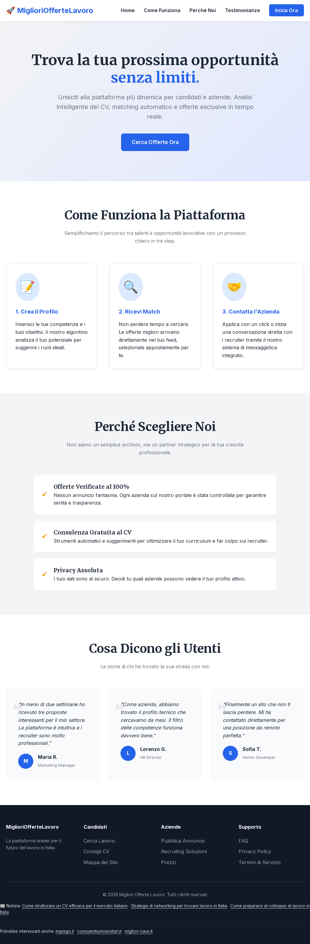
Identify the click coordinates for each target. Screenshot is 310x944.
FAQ (243, 841)
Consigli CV (96, 851)
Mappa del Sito (101, 862)
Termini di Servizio (260, 862)
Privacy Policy (255, 851)
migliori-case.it (139, 931)
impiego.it (65, 931)
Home (128, 10)
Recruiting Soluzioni (184, 851)
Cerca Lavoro (99, 841)
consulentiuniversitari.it (99, 931)
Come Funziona (162, 10)
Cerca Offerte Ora (155, 142)
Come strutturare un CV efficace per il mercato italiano (75, 905)
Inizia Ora (286, 10)
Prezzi (168, 862)
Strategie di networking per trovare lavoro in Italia (179, 905)
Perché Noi (203, 10)
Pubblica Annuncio (183, 841)
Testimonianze (242, 10)
